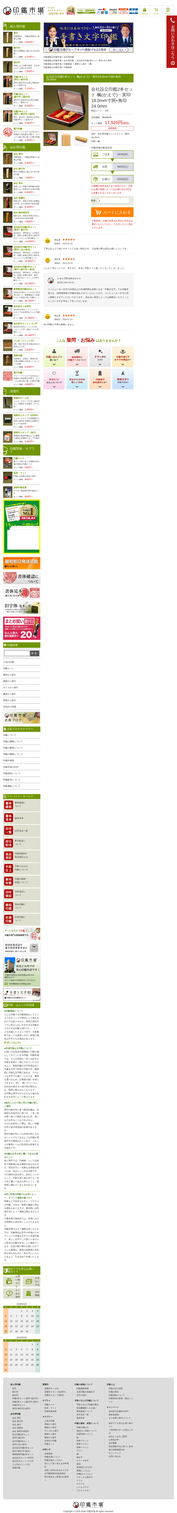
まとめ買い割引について (120, 1418)
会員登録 (48, 1454)
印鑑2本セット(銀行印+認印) (25, 1402)
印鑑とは (111, 1384)
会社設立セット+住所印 (23, 1458)
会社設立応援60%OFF (119, 1411)
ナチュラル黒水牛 (85, 1477)
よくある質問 (18, 1293)
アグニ (80, 1451)
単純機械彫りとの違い (87, 1408)
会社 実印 (16, 1418)
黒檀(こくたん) (83, 1471)
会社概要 (37, 1293)
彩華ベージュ (83, 1447)
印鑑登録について (11, 773)
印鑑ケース (49, 1405)
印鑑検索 (68, 64)
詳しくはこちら (14, 1042)
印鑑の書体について (13, 748)
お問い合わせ (115, 1456)
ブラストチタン (84, 1490)
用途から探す (9, 700)
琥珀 (79, 1464)
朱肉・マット (50, 1408)
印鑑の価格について (13, 741)
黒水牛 (80, 1457)
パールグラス (83, 1487)
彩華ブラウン (83, 1444)
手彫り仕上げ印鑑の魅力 (88, 1405)
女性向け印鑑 (9, 706)
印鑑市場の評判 (10, 767)
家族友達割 (114, 1415)
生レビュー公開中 (21, 514)
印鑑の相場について (84, 1384)
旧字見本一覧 (83, 1415)
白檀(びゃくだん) (84, 1474)
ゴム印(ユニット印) (21, 1464)
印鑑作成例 (8, 760)
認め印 (15, 1395)
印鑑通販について (11, 786)
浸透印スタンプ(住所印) (55, 1392)
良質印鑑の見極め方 (86, 1392)
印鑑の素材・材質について (87, 1423)
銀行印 (15, 1392)
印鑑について (9, 735)
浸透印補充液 (50, 1411)
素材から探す (81, 64)
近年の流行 (82, 1395)
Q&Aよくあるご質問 (118, 1436)
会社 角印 (16, 1425)
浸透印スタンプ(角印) (54, 1395)
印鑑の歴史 (114, 1392)
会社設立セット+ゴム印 (23, 1461)
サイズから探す (10, 687)
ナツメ (80, 1481)
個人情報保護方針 (117, 1450)
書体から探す (9, 694)
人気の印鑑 (8, 662)
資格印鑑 (16, 1468)
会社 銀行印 (17, 1421)
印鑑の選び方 (83, 1427)
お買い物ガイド (18, 1281)
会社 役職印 (17, 1428)
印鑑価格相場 (83, 1388)
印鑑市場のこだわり (53, 1460)
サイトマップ (115, 1453)
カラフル (81, 1484)
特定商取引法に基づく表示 (121, 1446)
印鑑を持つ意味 (116, 1388)
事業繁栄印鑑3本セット (23, 1454)
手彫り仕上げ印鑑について (87, 1401)
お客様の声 (114, 1440)
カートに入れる (117, 212)
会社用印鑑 (69, 57)
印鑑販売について (11, 779)
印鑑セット (8, 668)
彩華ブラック (83, 1441)
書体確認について (85, 1411)
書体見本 (81, 1418)
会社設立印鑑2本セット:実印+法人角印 (94, 61)
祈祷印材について (85, 1434)
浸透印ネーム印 (51, 1388)
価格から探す (9, 681)
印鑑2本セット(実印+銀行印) (25, 1398)
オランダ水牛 (83, 1461)
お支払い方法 (37, 1281)
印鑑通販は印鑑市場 (52, 57)
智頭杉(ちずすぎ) (84, 1467)
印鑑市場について (52, 1457)
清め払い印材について (87, 1431)
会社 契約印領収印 (20, 1431)
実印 (14, 1388)
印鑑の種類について (13, 754)
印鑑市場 (90, 1511)
